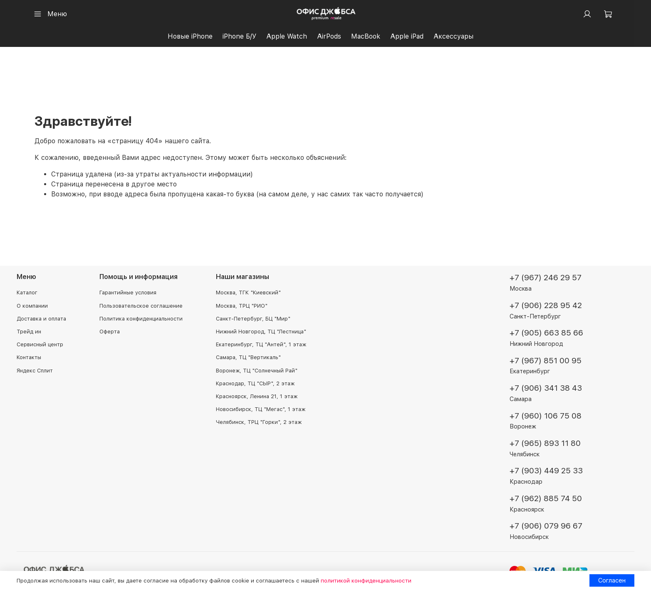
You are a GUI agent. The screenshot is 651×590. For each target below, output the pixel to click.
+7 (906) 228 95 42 (546, 305)
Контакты (29, 358)
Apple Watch (286, 36)
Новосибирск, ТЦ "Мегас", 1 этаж (260, 409)
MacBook (365, 36)
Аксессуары (453, 36)
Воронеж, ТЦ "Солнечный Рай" (256, 370)
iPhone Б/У (239, 36)
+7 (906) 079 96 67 (546, 526)
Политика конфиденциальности (141, 319)
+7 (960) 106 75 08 (546, 416)
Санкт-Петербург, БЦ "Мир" (253, 319)
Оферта (109, 332)
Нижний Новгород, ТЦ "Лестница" (261, 332)
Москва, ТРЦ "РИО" (241, 306)
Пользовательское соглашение (141, 306)
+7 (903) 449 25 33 (546, 471)
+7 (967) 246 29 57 (546, 278)
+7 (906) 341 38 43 (546, 388)
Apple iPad (406, 36)
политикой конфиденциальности (366, 580)
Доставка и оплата (41, 319)
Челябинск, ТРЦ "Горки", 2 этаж (259, 422)
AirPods (329, 36)
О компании (32, 306)
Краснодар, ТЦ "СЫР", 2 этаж (255, 383)
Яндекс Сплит (35, 370)
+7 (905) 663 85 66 (546, 333)
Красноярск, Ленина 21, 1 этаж (256, 396)
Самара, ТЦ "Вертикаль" (248, 358)
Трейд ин (29, 332)
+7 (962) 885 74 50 (546, 498)
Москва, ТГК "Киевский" (248, 293)
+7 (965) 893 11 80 (545, 443)
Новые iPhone (190, 36)
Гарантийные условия (127, 293)
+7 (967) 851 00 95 (546, 360)
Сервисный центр (40, 345)
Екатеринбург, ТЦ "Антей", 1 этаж (261, 345)
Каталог (27, 293)
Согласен (612, 580)
